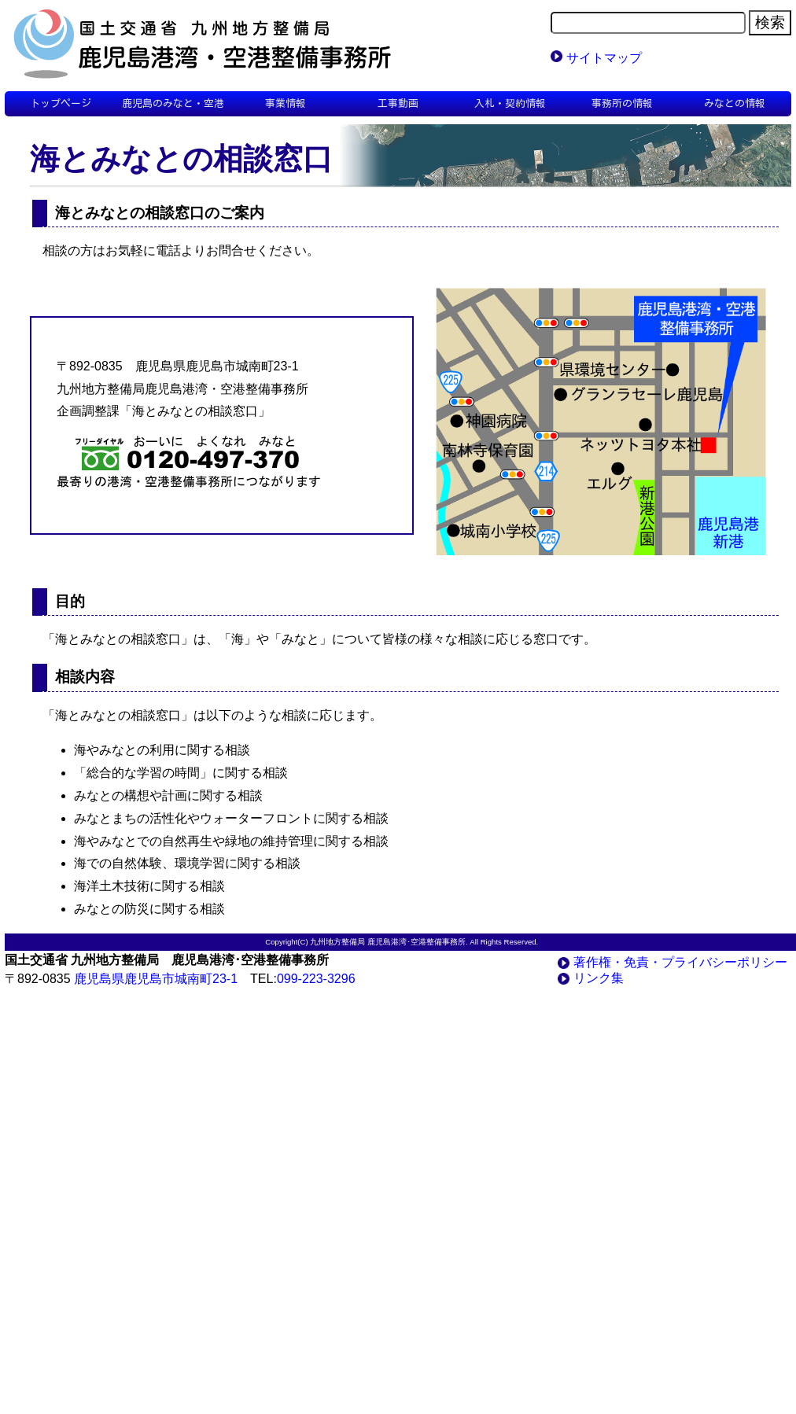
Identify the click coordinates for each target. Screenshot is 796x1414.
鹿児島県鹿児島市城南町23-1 (156, 978)
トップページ (60, 103)
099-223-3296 (316, 978)
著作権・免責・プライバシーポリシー (680, 962)
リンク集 (598, 978)
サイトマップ (604, 57)
